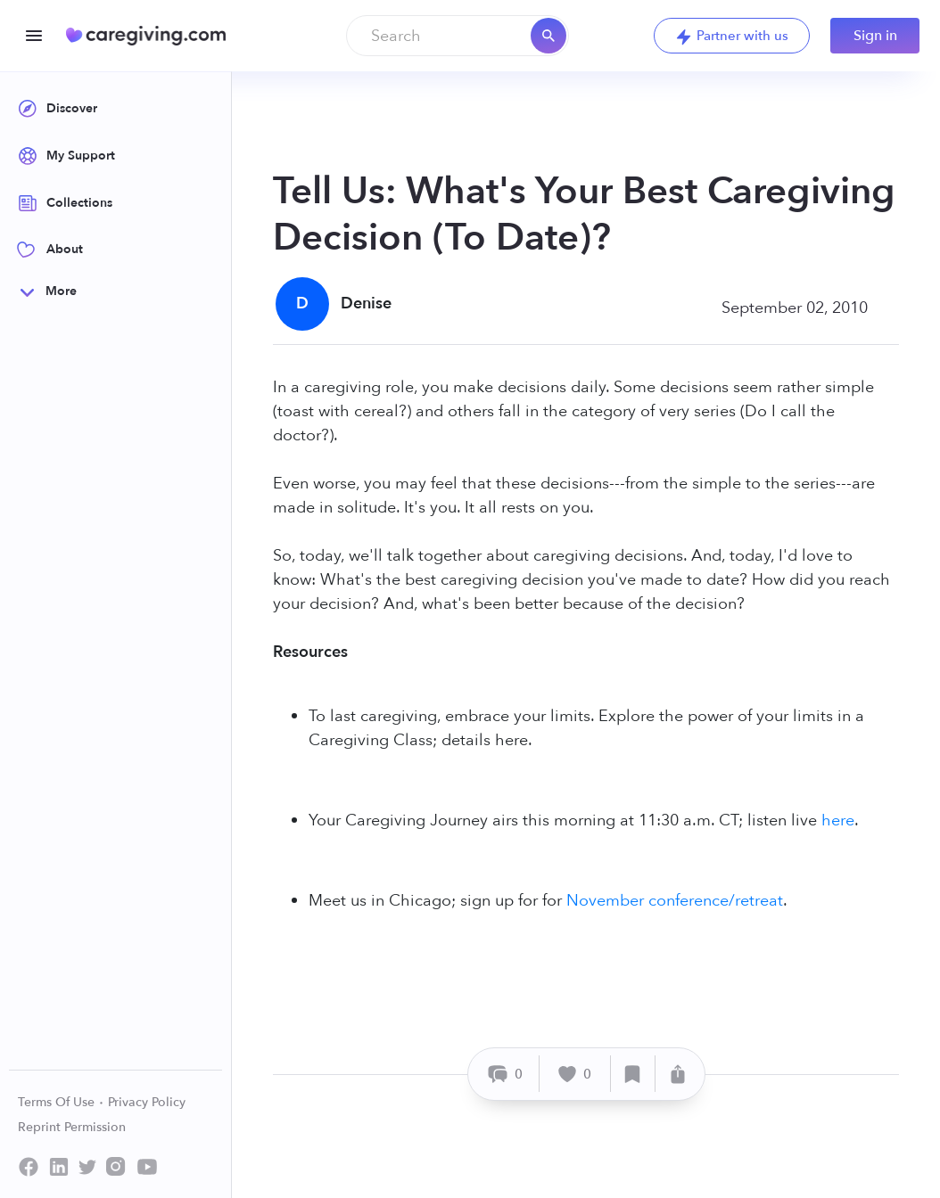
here (837, 820)
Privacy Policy (147, 1102)
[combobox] (457, 35)
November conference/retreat (674, 901)
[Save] (633, 1073)
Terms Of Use (61, 1102)
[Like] (575, 1073)
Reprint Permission (72, 1127)
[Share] (678, 1073)
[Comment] (506, 1073)
